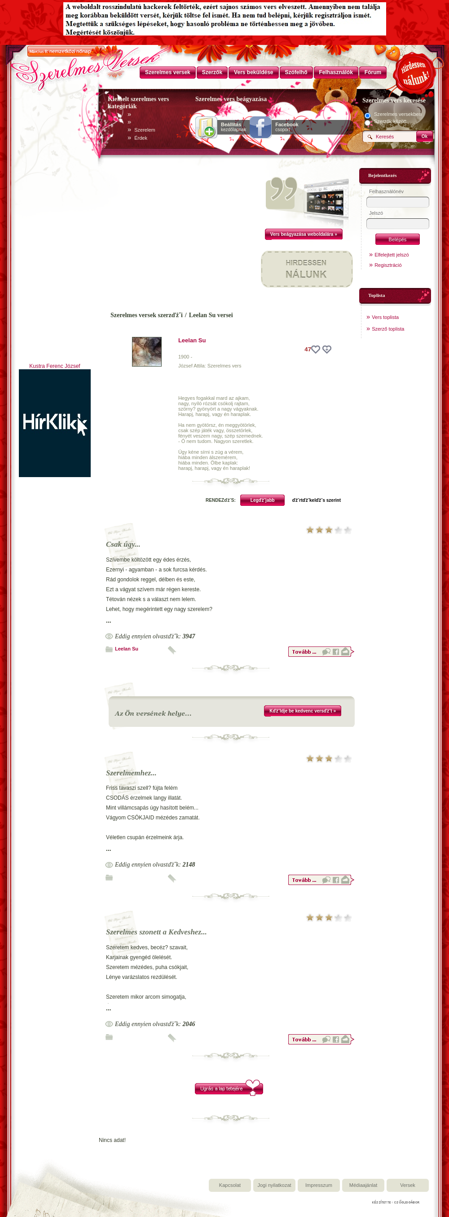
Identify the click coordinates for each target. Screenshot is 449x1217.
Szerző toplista (388, 329)
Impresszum (318, 1185)
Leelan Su (192, 340)
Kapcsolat (230, 1185)
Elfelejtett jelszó (391, 254)
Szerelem (144, 130)
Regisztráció (388, 265)
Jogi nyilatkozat (274, 1185)
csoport (286, 127)
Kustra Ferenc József (54, 366)
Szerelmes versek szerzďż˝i (146, 315)
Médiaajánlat (363, 1185)
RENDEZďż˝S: (221, 500)
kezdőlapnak (233, 127)
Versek (407, 1185)
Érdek (140, 138)
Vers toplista (385, 317)
